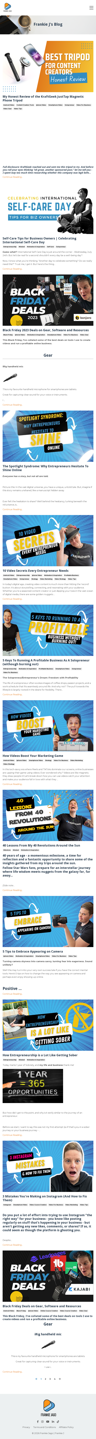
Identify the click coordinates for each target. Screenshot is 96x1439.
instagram (7, 1205)
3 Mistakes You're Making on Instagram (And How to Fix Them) (45, 1198)
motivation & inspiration (36, 247)
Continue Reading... (13, 177)
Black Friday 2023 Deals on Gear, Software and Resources (46, 330)
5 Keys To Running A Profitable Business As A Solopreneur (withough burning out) (46, 662)
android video (8, 105)
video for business (84, 105)
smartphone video (55, 105)
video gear (7, 109)
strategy (34, 579)
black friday (8, 335)
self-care (50, 247)
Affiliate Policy (66, 1427)
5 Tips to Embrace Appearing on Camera (33, 951)
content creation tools (25, 105)
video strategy (60, 579)
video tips (18, 109)
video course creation (38, 1205)
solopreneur (69, 105)
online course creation (49, 1311)
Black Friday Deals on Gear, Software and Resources (42, 1306)
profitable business (71, 575)
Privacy (26, 1427)
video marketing (46, 579)
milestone (7, 850)
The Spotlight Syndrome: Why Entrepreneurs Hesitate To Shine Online (45, 468)
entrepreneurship (9, 247)
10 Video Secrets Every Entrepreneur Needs (35, 571)
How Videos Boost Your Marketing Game (33, 756)
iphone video (41, 105)
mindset (22, 247)
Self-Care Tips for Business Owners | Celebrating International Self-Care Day (39, 240)
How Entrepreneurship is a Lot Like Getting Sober (40, 1055)
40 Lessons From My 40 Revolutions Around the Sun (41, 845)
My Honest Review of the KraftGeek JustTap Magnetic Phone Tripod (43, 98)
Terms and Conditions (44, 1427)
